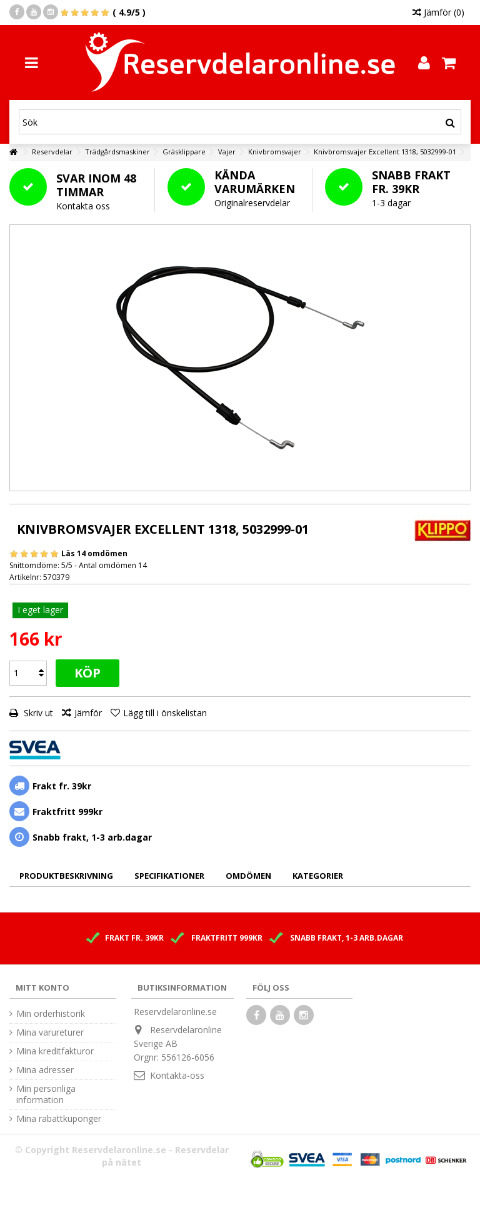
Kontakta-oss (177, 1075)
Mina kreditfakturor (55, 1051)
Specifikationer (169, 875)
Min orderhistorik (50, 1013)
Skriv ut (37, 713)
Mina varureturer (50, 1032)
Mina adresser (45, 1070)
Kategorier (317, 875)
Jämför (88, 713)
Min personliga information (46, 1094)
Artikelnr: (25, 577)
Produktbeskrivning (66, 875)
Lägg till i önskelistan (165, 713)
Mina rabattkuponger (58, 1118)
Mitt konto (42, 987)
